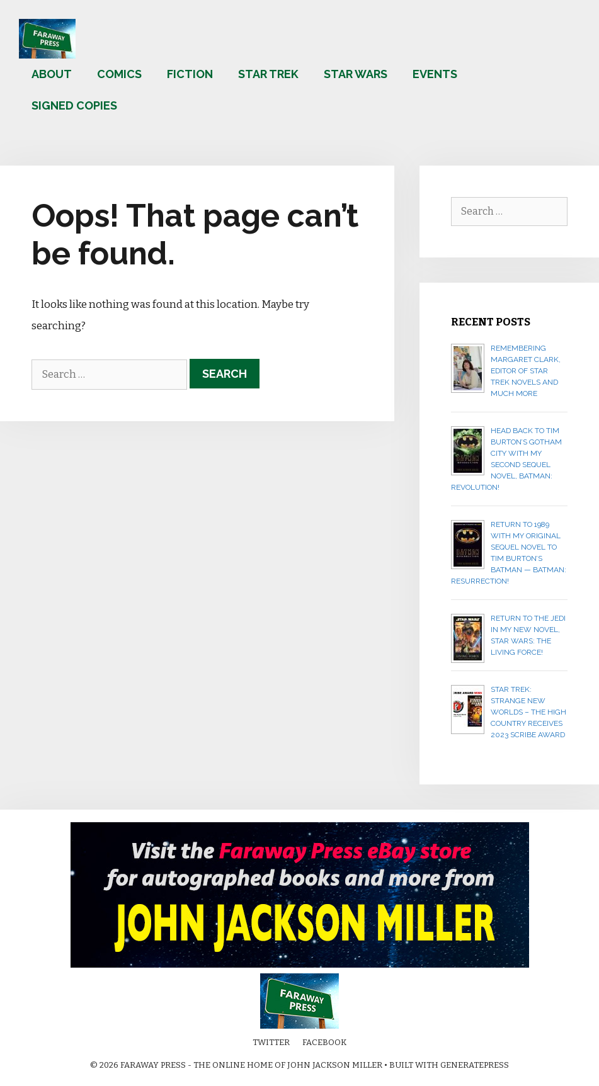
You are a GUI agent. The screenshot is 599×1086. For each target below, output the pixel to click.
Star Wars (355, 74)
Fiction (190, 74)
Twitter (271, 1042)
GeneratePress (474, 1065)
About (51, 74)
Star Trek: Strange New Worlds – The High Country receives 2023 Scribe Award (528, 712)
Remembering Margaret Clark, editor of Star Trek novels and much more (526, 371)
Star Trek (268, 74)
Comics (119, 74)
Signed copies (74, 105)
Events (435, 74)
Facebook (324, 1042)
